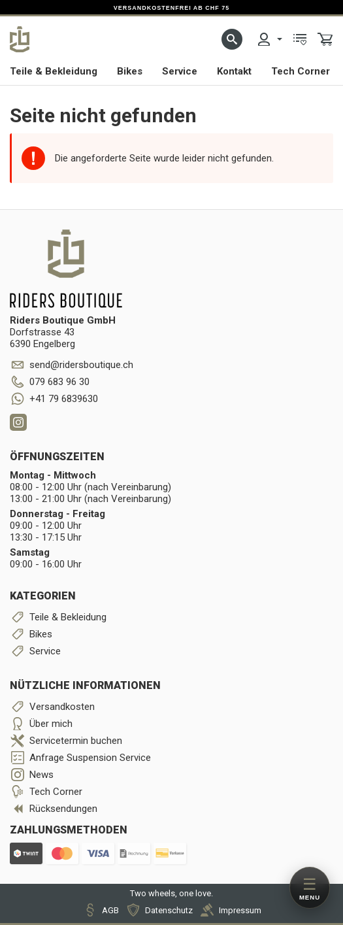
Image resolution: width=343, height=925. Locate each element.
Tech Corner (300, 71)
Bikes (129, 71)
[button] (231, 39)
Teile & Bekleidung (53, 71)
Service (179, 71)
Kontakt (234, 71)
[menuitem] (269, 39)
